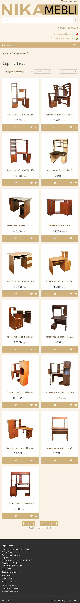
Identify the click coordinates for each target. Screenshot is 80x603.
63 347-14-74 (64, 38)
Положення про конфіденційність (17, 560)
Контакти (6, 575)
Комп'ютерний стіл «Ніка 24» (60, 392)
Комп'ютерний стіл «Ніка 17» (20, 225)
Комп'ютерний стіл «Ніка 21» (20, 336)
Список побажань (10, 591)
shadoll (74, 600)
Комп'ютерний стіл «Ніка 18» (59, 225)
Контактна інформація (12, 565)
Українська (9, 2)
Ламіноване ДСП (9, 563)
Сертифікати (7, 568)
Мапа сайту (7, 578)
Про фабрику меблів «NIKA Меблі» (17, 549)
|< (24, 523)
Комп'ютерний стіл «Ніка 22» (60, 336)
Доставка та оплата (11, 555)
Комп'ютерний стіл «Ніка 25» (20, 447)
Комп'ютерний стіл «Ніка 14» (59, 114)
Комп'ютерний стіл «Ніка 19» (20, 281)
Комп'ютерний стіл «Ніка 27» (20, 503)
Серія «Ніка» (20, 53)
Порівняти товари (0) (15, 71)
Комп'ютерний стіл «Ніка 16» (59, 170)
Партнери (6, 557)
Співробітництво (9, 552)
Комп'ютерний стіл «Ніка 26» (60, 447)
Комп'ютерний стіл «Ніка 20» (60, 281)
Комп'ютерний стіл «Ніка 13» (20, 114)
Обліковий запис (9, 585)
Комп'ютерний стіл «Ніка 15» (20, 170)
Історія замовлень (10, 588)
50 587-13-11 (65, 33)
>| (56, 523)
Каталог (7, 53)
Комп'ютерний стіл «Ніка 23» (20, 392)
